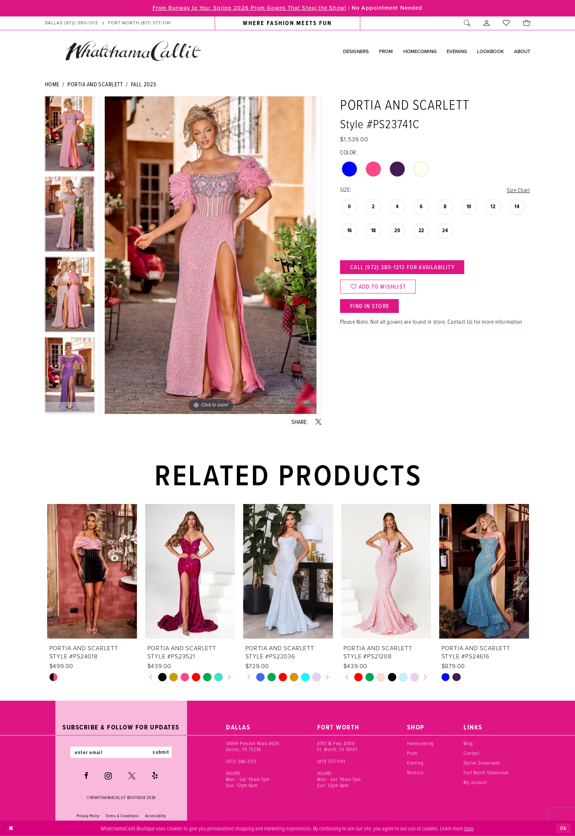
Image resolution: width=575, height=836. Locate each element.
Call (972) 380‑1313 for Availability (403, 267)
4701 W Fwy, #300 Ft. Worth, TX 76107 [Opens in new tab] (337, 746)
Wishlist (415, 772)
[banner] (133, 51)
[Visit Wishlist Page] (506, 23)
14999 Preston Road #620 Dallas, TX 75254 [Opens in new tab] (252, 746)
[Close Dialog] (11, 828)
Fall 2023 (143, 84)
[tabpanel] (70, 136)
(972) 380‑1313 (241, 761)
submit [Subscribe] (161, 752)
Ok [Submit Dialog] (563, 828)
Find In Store (370, 306)
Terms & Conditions (122, 816)
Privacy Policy (88, 816)
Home (52, 84)
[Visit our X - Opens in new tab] (131, 776)
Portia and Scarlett (95, 84)
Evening (415, 762)
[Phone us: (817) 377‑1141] (139, 23)
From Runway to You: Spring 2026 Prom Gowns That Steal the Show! (248, 8)
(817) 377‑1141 (331, 761)
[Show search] (467, 23)
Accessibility (155, 816)
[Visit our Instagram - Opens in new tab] (108, 776)
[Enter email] (121, 752)
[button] (486, 23)
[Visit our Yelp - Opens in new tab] (155, 776)
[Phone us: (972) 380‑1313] (71, 23)
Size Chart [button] (518, 190)
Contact (471, 753)
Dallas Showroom (482, 762)
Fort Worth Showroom (486, 772)
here (469, 828)
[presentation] (92, 571)
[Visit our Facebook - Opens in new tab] (86, 776)
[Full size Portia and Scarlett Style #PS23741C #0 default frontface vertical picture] (210, 255)
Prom (412, 753)
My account (475, 782)
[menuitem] (108, 23)
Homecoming (420, 743)
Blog (468, 743)
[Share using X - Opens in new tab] (318, 422)
